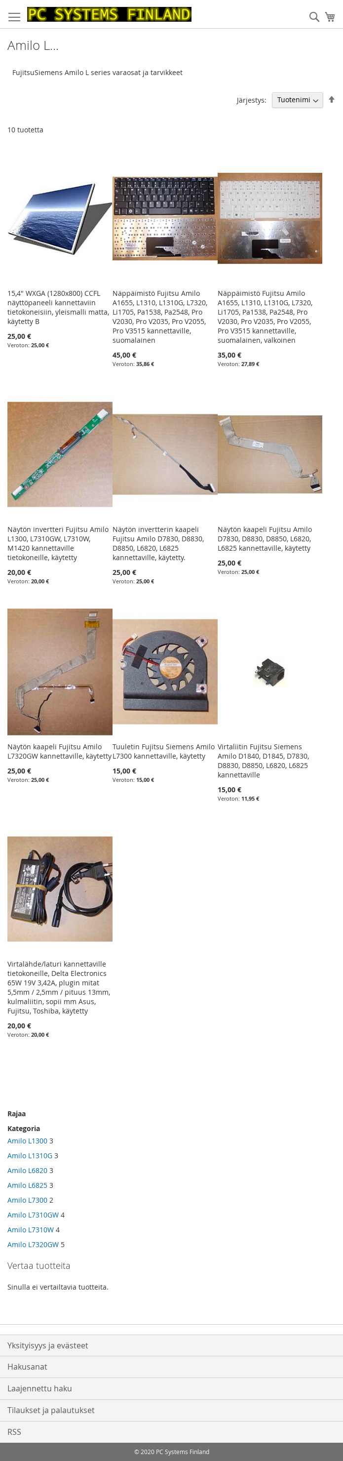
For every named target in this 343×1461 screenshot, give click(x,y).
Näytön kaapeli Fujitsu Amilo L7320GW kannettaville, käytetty (59, 751)
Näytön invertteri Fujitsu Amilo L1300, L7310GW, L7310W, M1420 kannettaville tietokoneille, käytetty (58, 543)
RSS (14, 1431)
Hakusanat (27, 1366)
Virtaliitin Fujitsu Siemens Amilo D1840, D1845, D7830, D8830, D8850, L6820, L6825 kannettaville (263, 760)
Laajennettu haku (39, 1388)
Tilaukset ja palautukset (51, 1410)
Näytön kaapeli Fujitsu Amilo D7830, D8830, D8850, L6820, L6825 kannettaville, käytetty (265, 539)
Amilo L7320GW (33, 1244)
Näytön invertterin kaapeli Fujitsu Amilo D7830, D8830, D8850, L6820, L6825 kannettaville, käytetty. (158, 543)
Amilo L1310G (29, 1155)
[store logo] (109, 14)
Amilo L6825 (27, 1185)
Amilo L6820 (27, 1170)
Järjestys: (252, 99)
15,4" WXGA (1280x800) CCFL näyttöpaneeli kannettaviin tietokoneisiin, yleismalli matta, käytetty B (58, 307)
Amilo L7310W (30, 1229)
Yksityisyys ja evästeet (47, 1345)
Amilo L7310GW (33, 1214)
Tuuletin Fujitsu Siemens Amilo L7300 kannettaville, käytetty (164, 751)
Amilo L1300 (27, 1140)
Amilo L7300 (27, 1200)
